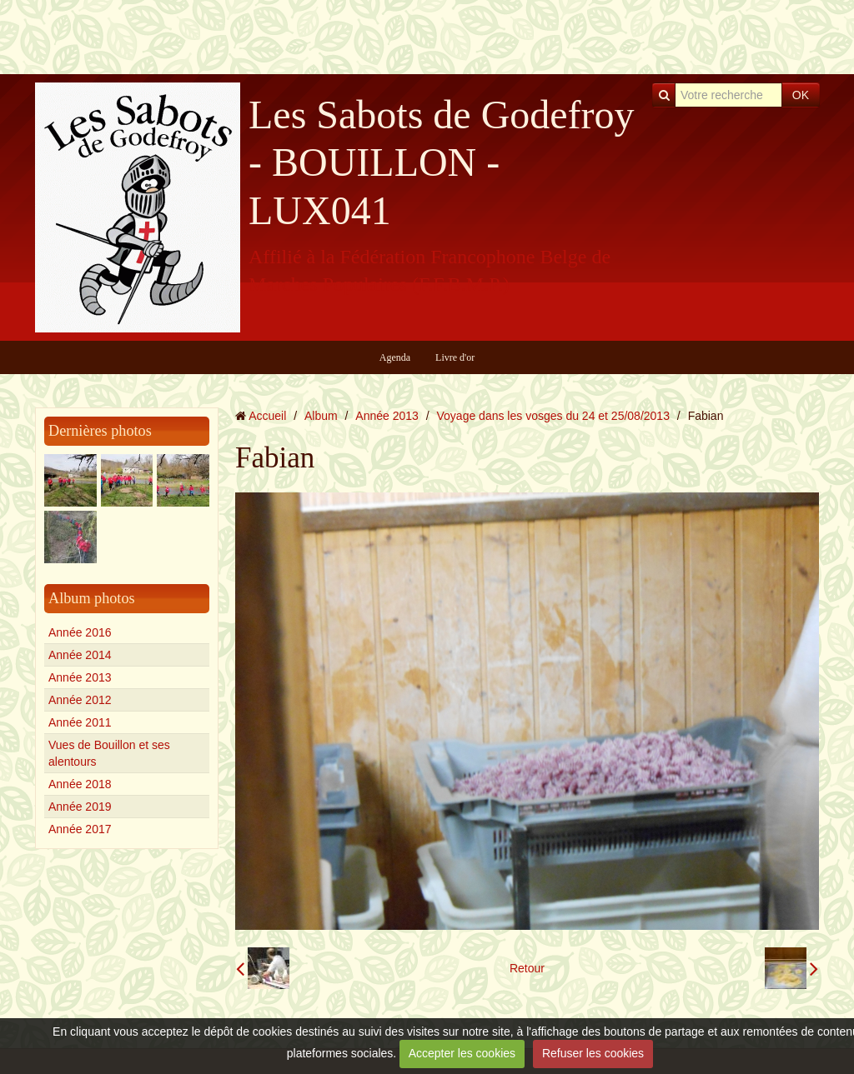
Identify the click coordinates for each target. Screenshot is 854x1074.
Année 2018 (80, 784)
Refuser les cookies (593, 1053)
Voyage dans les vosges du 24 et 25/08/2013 (553, 415)
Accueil (267, 415)
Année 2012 (80, 700)
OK (800, 95)
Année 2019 (80, 806)
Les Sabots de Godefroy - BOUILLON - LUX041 (442, 162)
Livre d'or (455, 357)
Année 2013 (80, 677)
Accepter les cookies (462, 1053)
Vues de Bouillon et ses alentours (109, 753)
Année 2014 (80, 655)
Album (321, 415)
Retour (527, 968)
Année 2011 (80, 722)
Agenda (394, 357)
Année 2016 (80, 632)
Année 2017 (80, 829)
